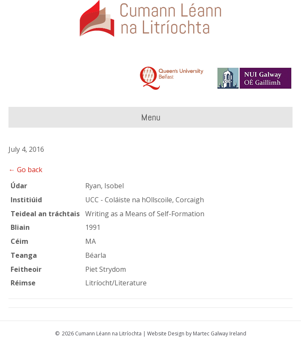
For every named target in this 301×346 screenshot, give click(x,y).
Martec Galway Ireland (219, 333)
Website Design (165, 333)
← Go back (25, 169)
